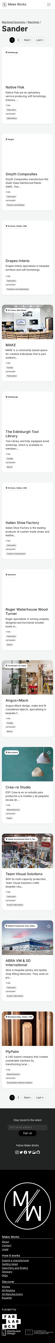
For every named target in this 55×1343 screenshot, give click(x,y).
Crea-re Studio (18, 787)
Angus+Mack (17, 700)
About (5, 1241)
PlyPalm (12, 1051)
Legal (5, 1249)
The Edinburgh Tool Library (22, 434)
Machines (33, 22)
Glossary (7, 1271)
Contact (6, 1245)
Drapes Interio (17, 261)
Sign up (27, 1133)
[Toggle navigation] (48, 4)
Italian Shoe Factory (22, 523)
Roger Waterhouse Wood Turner (27, 611)
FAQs (5, 1275)
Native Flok (15, 87)
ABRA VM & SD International (18, 962)
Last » (40, 40)
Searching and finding (15, 1268)
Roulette (7, 1297)
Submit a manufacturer (15, 1260)
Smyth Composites (21, 174)
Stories (6, 1286)
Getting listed (10, 1264)
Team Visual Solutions (24, 874)
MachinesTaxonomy (14, 22)
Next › (27, 40)
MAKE (11, 345)
